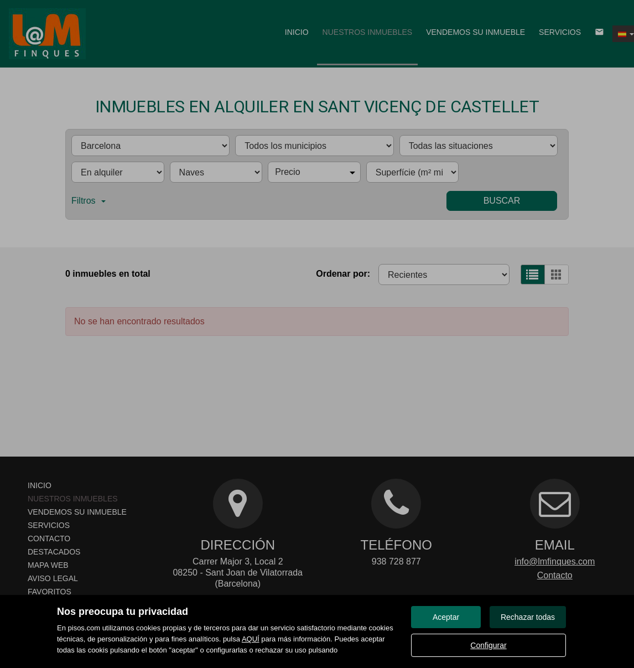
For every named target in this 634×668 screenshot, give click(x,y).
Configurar (488, 645)
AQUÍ (250, 639)
